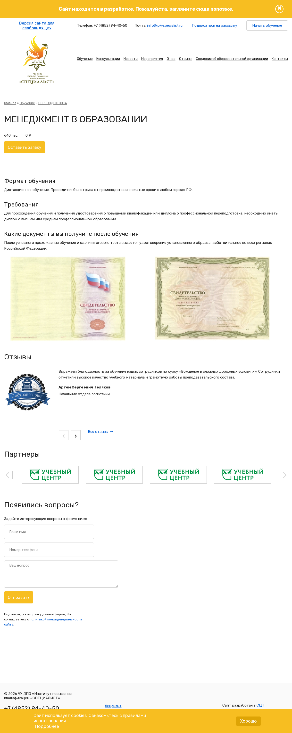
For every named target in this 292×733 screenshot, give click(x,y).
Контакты (280, 59)
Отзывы (185, 59)
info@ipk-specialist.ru (165, 25)
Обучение (85, 59)
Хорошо (248, 722)
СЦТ (260, 705)
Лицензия (113, 706)
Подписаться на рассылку (214, 25)
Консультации (108, 59)
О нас (171, 59)
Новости (131, 59)
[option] (50, 475)
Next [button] (284, 475)
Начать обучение (267, 25)
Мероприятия (152, 59)
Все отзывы (98, 431)
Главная (10, 103)
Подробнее (47, 728)
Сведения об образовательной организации (232, 59)
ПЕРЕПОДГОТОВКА (52, 103)
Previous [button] (8, 475)
